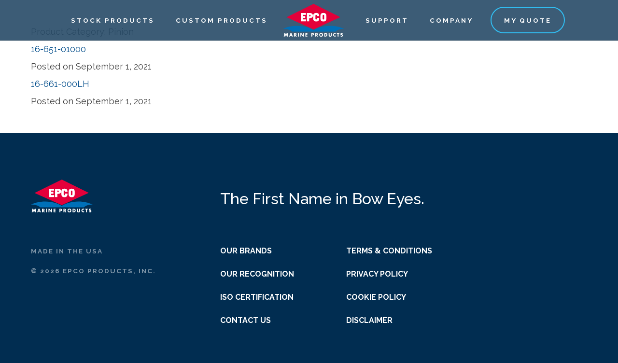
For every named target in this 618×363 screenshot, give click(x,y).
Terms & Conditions (389, 250)
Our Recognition (257, 274)
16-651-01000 (58, 49)
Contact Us (245, 320)
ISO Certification (257, 297)
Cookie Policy (376, 297)
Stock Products (112, 20)
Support (386, 20)
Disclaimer (369, 320)
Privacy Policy (377, 274)
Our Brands (246, 250)
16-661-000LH (60, 84)
